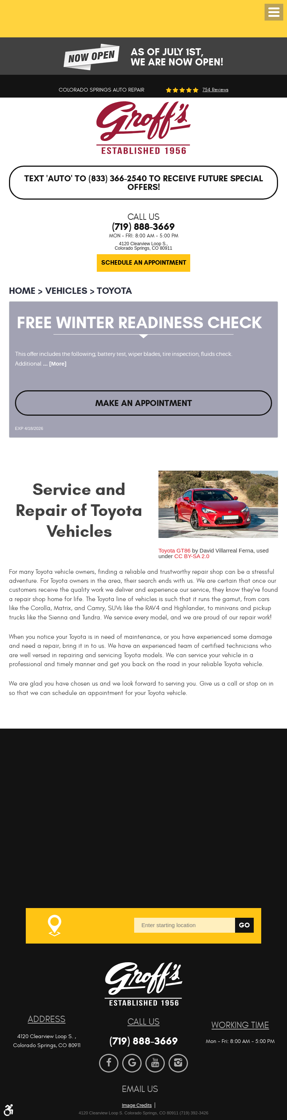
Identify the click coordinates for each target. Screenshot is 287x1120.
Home (22, 290)
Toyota (114, 290)
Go (244, 925)
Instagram (178, 1063)
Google (132, 1063)
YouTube (155, 1063)
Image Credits (137, 1105)
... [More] (54, 363)
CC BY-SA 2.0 (192, 556)
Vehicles (66, 290)
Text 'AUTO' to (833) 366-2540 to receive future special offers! (143, 182)
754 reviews (215, 89)
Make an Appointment (143, 403)
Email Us (140, 1089)
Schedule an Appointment (143, 263)
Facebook (108, 1063)
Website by (161, 1093)
